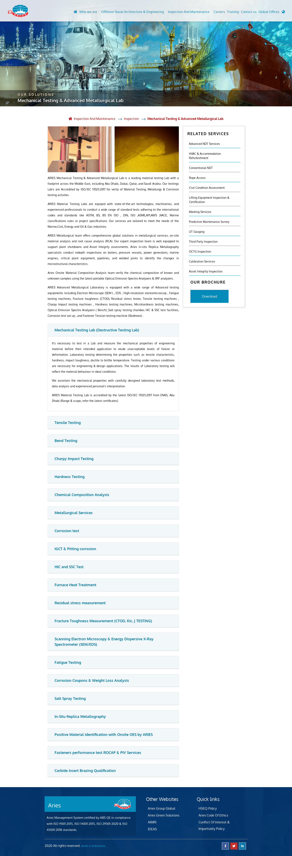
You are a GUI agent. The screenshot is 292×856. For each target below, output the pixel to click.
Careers (219, 12)
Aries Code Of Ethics (213, 815)
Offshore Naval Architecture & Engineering (132, 12)
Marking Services (200, 211)
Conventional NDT (201, 167)
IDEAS (152, 829)
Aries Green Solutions (163, 815)
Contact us (249, 12)
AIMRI (152, 822)
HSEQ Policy (208, 808)
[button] (272, 12)
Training (233, 12)
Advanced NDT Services (204, 143)
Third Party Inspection (203, 241)
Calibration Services (202, 261)
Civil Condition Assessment (207, 187)
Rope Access (197, 177)
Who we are (88, 12)
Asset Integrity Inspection (205, 271)
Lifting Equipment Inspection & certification (209, 199)
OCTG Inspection (200, 251)
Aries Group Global (161, 808)
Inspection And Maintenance (188, 12)
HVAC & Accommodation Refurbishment (205, 155)
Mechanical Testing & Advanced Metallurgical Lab (185, 119)
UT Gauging (196, 231)
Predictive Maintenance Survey (209, 221)
